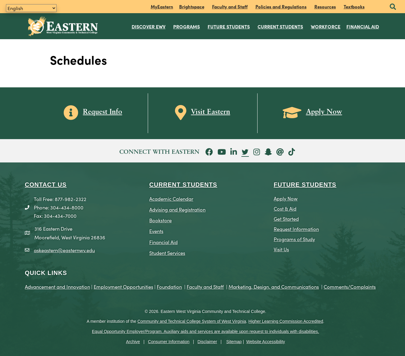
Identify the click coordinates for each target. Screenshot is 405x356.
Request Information (296, 227)
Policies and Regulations (281, 6)
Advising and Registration (177, 208)
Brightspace (191, 6)
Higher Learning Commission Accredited (286, 320)
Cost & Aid (285, 206)
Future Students (229, 25)
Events (156, 229)
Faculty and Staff (230, 6)
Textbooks (354, 6)
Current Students (280, 25)
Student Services (167, 251)
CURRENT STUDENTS (183, 183)
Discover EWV (149, 25)
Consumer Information (169, 340)
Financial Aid (363, 25)
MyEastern (162, 6)
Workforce (326, 25)
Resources (325, 6)
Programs (186, 25)
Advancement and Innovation (57, 285)
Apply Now (286, 196)
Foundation (169, 285)
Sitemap (234, 340)
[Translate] (31, 8)
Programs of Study (294, 237)
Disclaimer (207, 340)
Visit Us (281, 247)
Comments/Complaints (350, 285)
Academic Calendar (171, 197)
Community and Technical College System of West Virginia (191, 320)
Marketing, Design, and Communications (274, 285)
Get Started (286, 217)
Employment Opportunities (123, 285)
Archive (133, 340)
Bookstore (160, 218)
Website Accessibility (265, 340)
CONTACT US (46, 183)
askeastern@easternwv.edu (64, 248)
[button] (393, 7)
